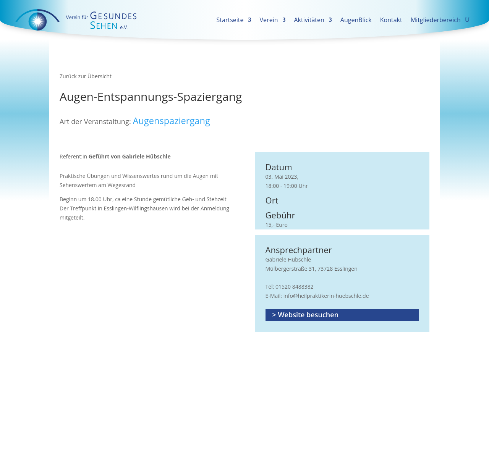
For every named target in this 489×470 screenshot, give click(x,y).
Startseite (230, 20)
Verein (269, 20)
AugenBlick (356, 20)
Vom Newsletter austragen (222, 436)
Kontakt (391, 20)
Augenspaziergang (171, 121)
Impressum (317, 436)
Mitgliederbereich (436, 20)
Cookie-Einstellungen (366, 436)
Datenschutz (279, 436)
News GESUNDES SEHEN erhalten (138, 436)
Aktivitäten (309, 20)
